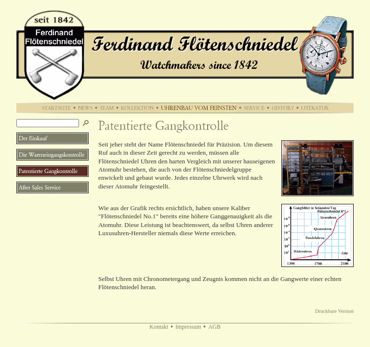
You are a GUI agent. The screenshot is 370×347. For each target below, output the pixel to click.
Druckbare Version (334, 311)
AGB (214, 326)
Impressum (188, 326)
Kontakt (158, 326)
